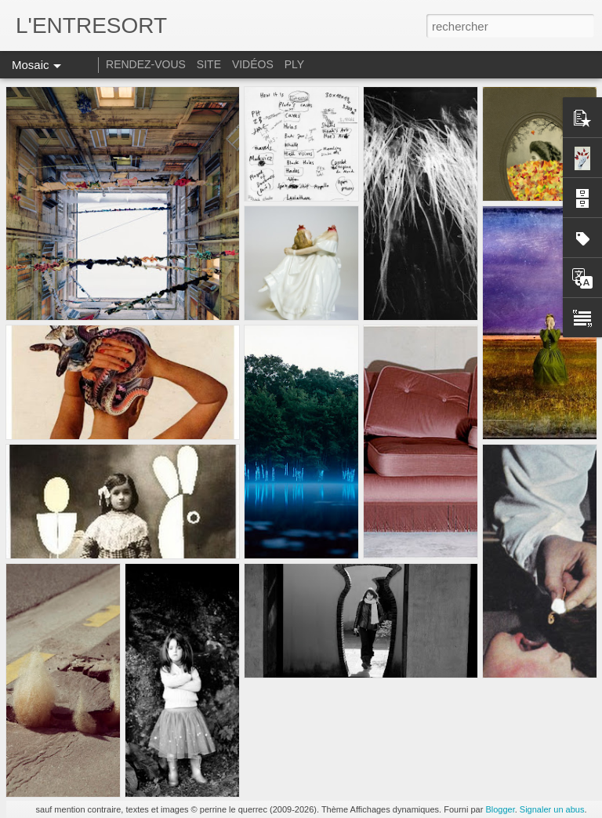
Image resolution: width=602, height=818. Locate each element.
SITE (209, 64)
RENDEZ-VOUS (146, 64)
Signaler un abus (552, 809)
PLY (294, 64)
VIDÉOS (254, 64)
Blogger (499, 809)
